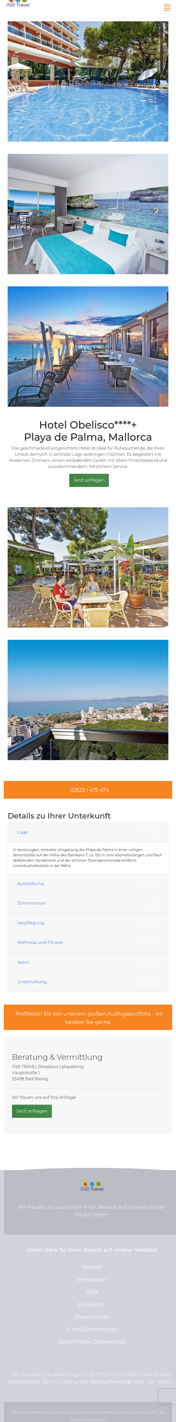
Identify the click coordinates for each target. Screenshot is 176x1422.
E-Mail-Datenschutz (92, 1329)
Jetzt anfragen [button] (89, 480)
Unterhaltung (32, 981)
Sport (23, 962)
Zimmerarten (31, 903)
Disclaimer (92, 1304)
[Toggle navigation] (167, 7)
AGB (92, 1292)
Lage (22, 832)
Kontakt (92, 1267)
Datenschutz (92, 1317)
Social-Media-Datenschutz (91, 1342)
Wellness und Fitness (40, 942)
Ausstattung (30, 883)
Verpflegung (30, 922)
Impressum (92, 1280)
